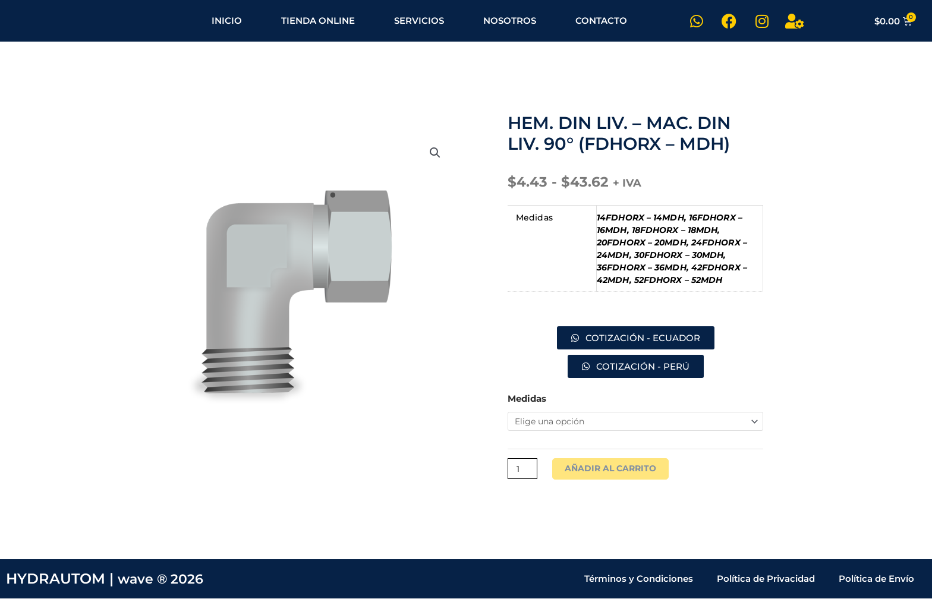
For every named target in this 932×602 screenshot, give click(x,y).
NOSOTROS (509, 20)
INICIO (227, 20)
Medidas (527, 398)
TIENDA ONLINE (318, 20)
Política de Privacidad (766, 582)
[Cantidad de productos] (524, 472)
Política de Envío (876, 582)
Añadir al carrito (615, 471)
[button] (434, 155)
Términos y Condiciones (638, 582)
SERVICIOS (419, 20)
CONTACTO (601, 20)
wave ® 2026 (164, 582)
